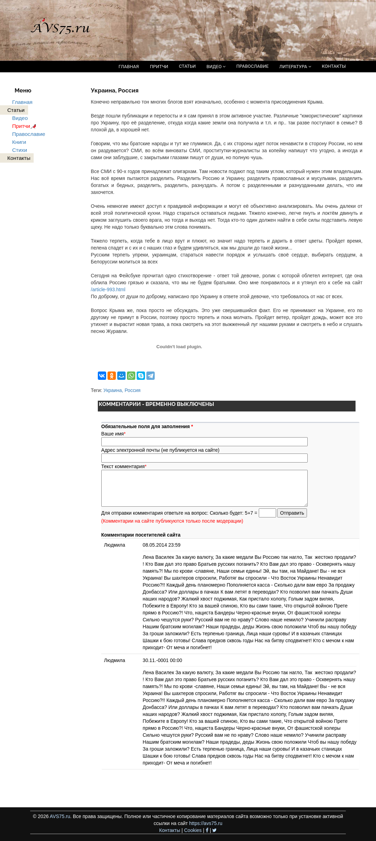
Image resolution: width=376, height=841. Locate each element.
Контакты (169, 830)
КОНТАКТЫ (334, 66)
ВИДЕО (215, 66)
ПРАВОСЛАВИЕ (252, 66)
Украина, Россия (121, 390)
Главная (22, 102)
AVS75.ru (60, 816)
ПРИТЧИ (159, 66)
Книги (19, 142)
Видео (20, 118)
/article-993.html (108, 289)
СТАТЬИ (187, 66)
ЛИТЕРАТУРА (295, 66)
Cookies (193, 830)
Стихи (19, 150)
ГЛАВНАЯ (129, 66)
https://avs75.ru (205, 823)
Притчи (25, 126)
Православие (28, 134)
